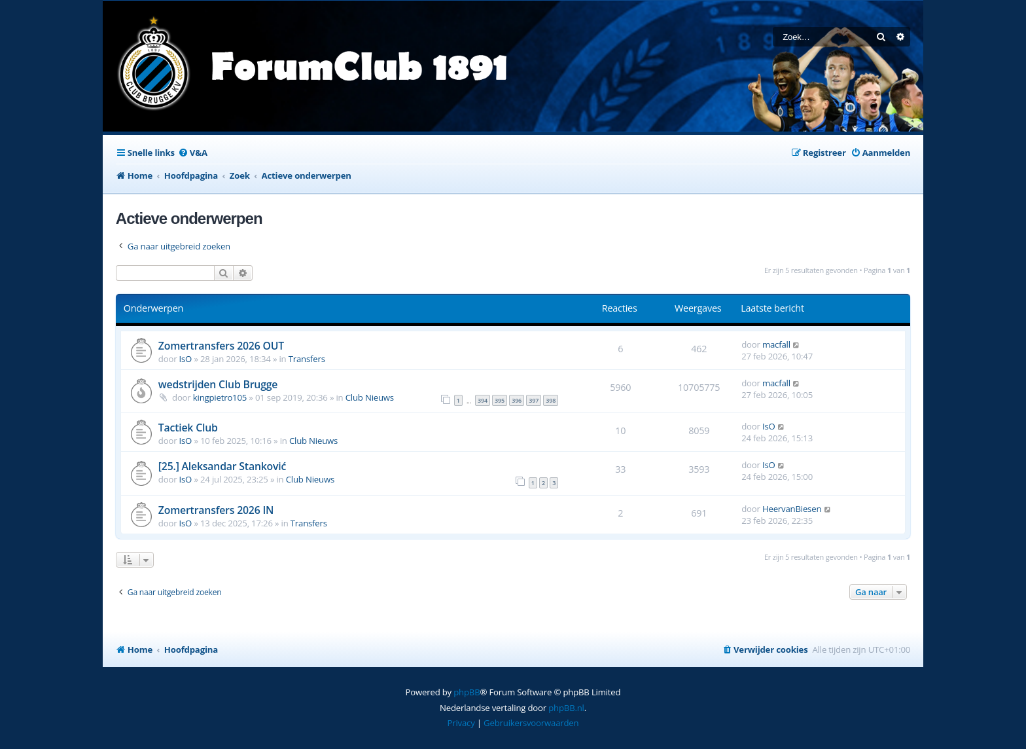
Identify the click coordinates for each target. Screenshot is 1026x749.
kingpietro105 (220, 397)
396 (517, 400)
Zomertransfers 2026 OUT (221, 345)
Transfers (307, 359)
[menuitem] (192, 152)
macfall (776, 344)
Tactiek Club (188, 427)
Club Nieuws (369, 397)
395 (499, 400)
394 (482, 400)
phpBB (466, 692)
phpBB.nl (566, 708)
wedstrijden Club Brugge (218, 384)
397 (534, 400)
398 (551, 400)
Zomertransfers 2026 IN (216, 510)
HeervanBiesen (791, 509)
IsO (185, 359)
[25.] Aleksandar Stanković (222, 466)
